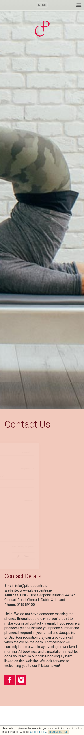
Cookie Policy (38, 731)
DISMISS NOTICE (58, 732)
